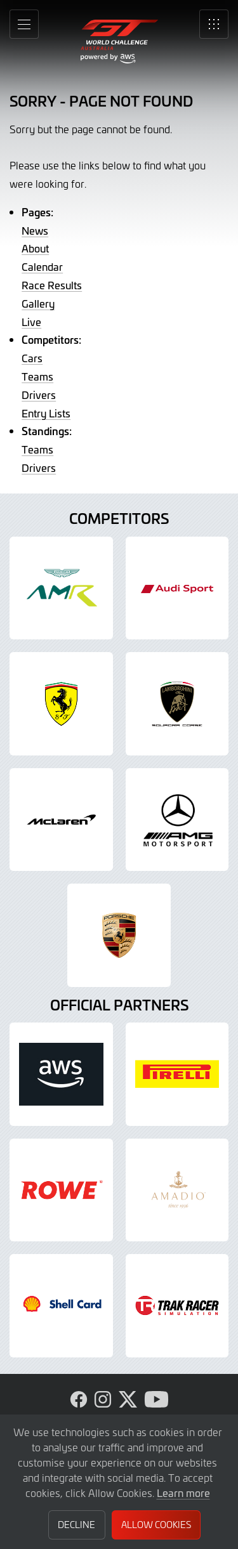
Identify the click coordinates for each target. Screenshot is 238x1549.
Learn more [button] (183, 1493)
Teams (37, 376)
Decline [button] (76, 1525)
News (35, 230)
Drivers (39, 395)
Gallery (38, 303)
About (35, 248)
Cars (32, 358)
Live (31, 322)
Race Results (52, 285)
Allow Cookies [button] (156, 1525)
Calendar (42, 266)
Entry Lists (46, 413)
